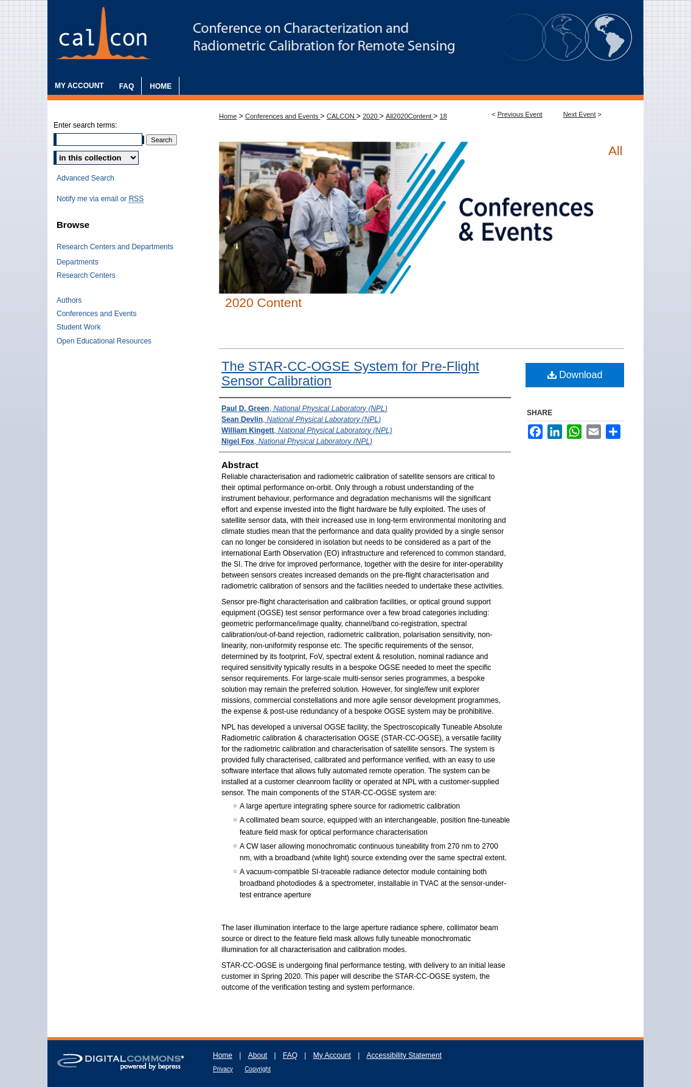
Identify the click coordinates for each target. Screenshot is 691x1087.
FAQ (290, 1055)
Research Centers (86, 275)
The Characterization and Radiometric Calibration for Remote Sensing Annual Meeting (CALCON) (345, 38)
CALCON (341, 116)
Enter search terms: (85, 125)
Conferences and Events (283, 116)
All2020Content (409, 116)
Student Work (78, 327)
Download (575, 375)
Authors (69, 300)
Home (228, 116)
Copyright (258, 1069)
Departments (78, 262)
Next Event (579, 114)
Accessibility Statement (404, 1055)
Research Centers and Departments (115, 247)
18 (443, 116)
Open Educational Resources (104, 341)
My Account (332, 1055)
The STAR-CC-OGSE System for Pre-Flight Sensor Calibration (350, 373)
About (257, 1055)
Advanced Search (85, 178)
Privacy (223, 1069)
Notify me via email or (100, 199)
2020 (371, 116)
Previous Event (520, 114)
